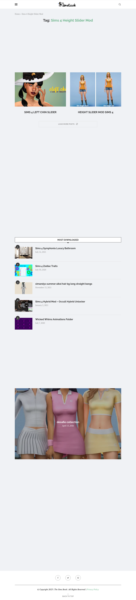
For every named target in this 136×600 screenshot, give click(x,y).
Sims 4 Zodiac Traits (46, 266)
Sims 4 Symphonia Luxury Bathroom (55, 248)
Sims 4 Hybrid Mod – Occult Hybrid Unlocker (60, 301)
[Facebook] (58, 577)
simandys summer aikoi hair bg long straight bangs (63, 283)
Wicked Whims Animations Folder (54, 319)
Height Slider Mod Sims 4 (95, 112)
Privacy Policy (93, 589)
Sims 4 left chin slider (40, 112)
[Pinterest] (78, 577)
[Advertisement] (68, 47)
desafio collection (68, 422)
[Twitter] (68, 577)
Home (17, 14)
